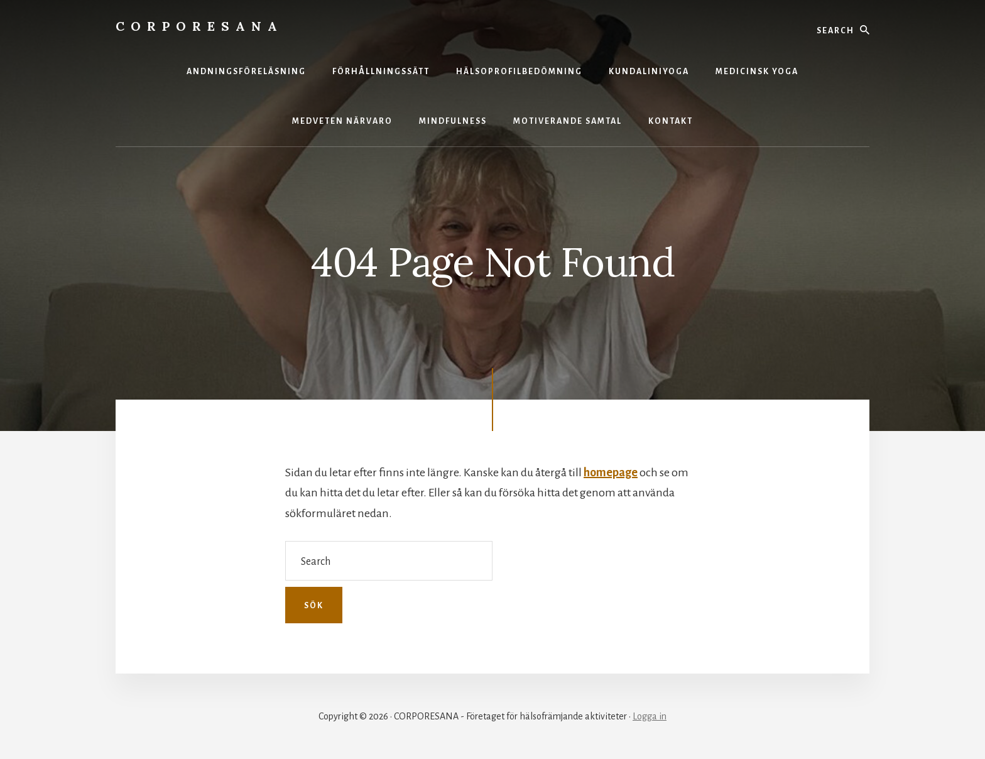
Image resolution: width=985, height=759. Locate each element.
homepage (611, 472)
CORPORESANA (199, 26)
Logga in (650, 716)
